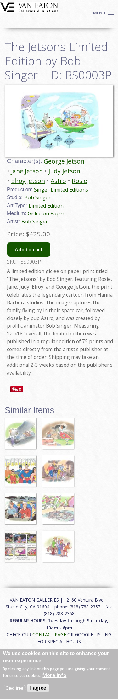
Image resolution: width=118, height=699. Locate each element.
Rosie (79, 180)
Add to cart (29, 249)
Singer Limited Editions (61, 189)
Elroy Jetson (28, 180)
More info (54, 675)
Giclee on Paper (46, 213)
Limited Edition (46, 205)
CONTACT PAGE (49, 635)
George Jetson (64, 161)
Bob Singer (37, 197)
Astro (58, 180)
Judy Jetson (64, 171)
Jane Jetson (27, 171)
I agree (38, 688)
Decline (14, 688)
